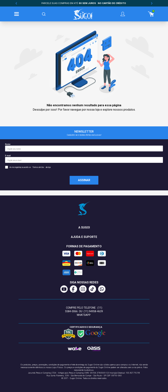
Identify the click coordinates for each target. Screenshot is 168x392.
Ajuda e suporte (84, 237)
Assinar (84, 180)
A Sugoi (84, 227)
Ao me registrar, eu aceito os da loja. (28, 167)
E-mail (84, 159)
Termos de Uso (38, 167)
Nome (84, 147)
